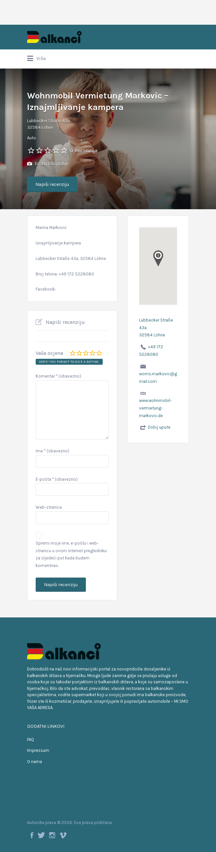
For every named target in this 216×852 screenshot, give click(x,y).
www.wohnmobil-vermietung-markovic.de (155, 408)
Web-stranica (49, 507)
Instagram (52, 835)
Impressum (38, 750)
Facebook (31, 835)
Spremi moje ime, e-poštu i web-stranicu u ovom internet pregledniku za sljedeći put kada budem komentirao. (71, 554)
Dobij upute (159, 427)
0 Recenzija (83, 150)
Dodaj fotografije (48, 164)
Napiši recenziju (52, 184)
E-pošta (57, 479)
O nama (34, 761)
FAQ (30, 739)
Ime (52, 450)
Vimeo (62, 835)
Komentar (58, 376)
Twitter (41, 835)
